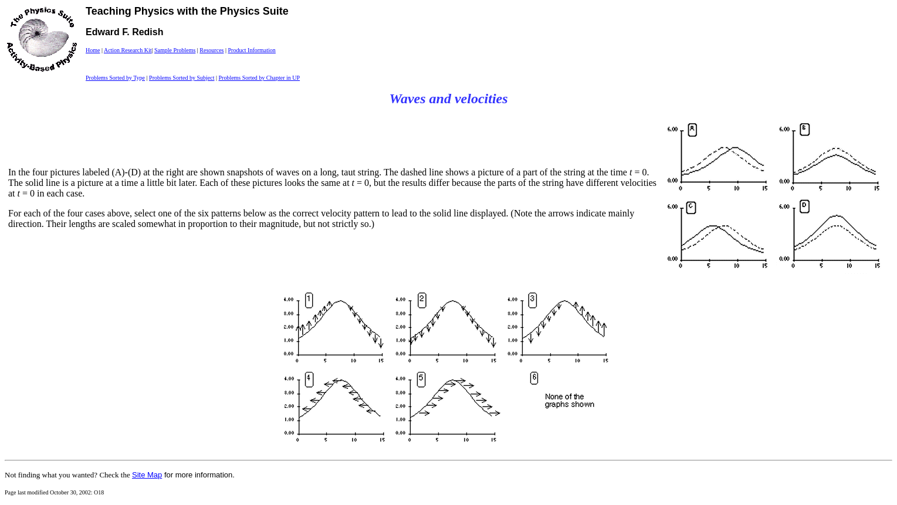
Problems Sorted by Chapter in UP (259, 77)
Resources (211, 50)
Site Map (147, 474)
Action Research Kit (128, 50)
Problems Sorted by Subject (181, 77)
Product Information (251, 50)
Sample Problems (174, 50)
